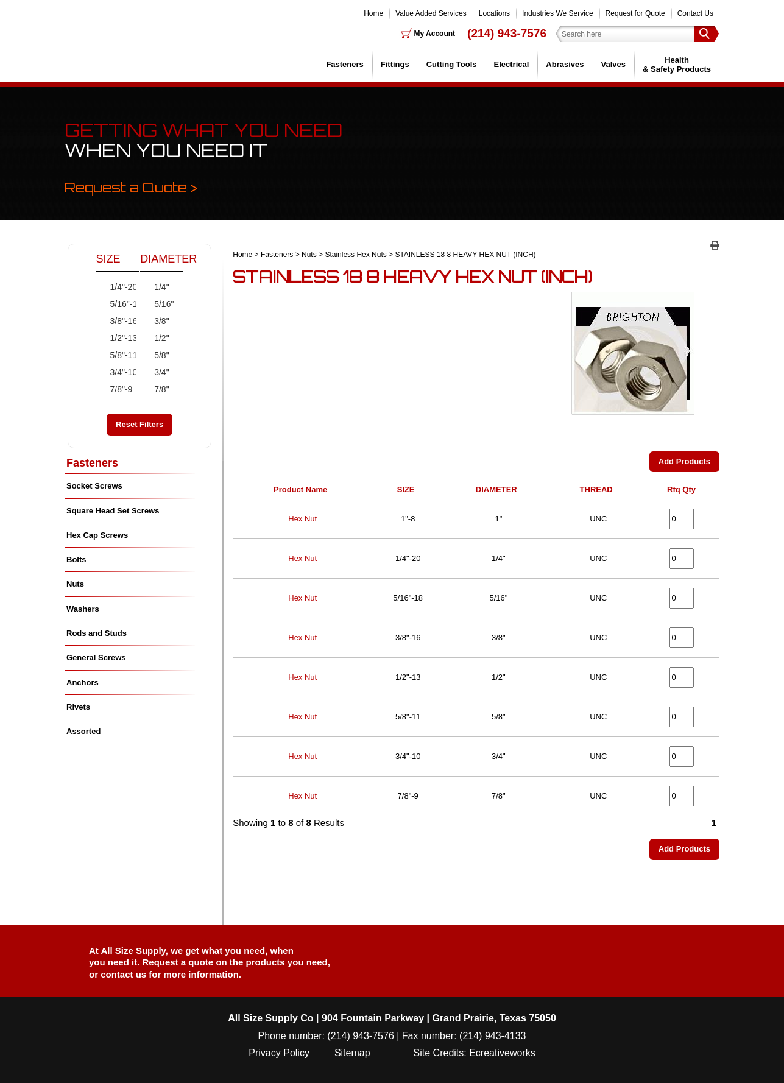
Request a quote (179, 962)
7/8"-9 (111, 389)
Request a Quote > (131, 187)
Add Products (684, 461)
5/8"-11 (111, 355)
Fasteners (344, 64)
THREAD (598, 489)
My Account (435, 33)
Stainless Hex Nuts (355, 254)
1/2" (155, 338)
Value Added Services (431, 13)
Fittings (395, 64)
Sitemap (352, 1053)
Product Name (302, 489)
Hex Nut (302, 518)
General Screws (96, 657)
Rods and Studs (96, 633)
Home (373, 13)
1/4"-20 (111, 287)
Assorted (83, 731)
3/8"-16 (111, 321)
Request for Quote (635, 13)
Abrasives (565, 64)
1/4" (155, 287)
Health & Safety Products (677, 64)
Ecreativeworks (502, 1053)
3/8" (155, 321)
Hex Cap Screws (97, 535)
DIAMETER (498, 489)
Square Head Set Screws (112, 510)
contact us (123, 974)
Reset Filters (139, 424)
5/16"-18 (111, 304)
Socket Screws (94, 485)
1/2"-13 (111, 338)
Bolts (76, 559)
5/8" (155, 355)
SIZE (408, 489)
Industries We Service (557, 13)
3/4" (155, 372)
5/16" (155, 304)
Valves (613, 64)
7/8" (155, 389)
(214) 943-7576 (506, 33)
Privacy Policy (279, 1053)
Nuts (309, 254)
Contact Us (695, 13)
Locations (494, 13)
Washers (82, 608)
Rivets (78, 706)
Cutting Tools (451, 64)
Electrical (511, 64)
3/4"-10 (111, 372)
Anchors (82, 682)
